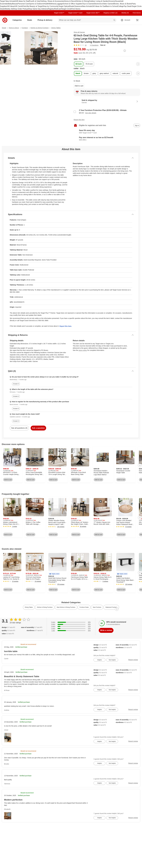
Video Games (108, 4)
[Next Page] (138, 64)
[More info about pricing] (124, 50)
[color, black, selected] (78, 73)
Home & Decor (70, 1)
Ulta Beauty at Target (34, 6)
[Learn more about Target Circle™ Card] (107, 131)
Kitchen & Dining (82, 1)
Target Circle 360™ (93, 13)
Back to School (112, 6)
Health (46, 4)
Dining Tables (56, 28)
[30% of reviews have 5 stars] (71, 622)
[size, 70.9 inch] (89, 64)
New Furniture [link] (97, 607)
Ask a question (38, 428)
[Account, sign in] (126, 20)
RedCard (57, 9)
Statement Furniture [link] (111, 607)
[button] (54, 573)
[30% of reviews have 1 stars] (71, 631)
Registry (51, 9)
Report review (133, 660)
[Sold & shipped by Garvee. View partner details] (107, 101)
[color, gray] (94, 73)
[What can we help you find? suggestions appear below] (87, 20)
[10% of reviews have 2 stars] (71, 628)
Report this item (79, 120)
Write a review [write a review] (106, 630)
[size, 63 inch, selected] (78, 64)
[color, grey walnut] (104, 73)
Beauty (15, 4)
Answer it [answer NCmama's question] (16, 396)
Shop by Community (50, 6)
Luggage (59, 4)
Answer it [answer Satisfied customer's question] (16, 421)
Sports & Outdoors (36, 4)
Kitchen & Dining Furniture (40, 28)
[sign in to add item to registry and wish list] (136, 125)
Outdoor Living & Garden (98, 1)
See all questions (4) (19, 428)
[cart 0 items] (137, 20)
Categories (18, 20)
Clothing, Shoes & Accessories (52, 1)
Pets (24, 6)
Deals (71, 6)
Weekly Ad (9, 9)
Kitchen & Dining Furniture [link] (44, 607)
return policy (83, 350)
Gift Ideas (10, 6)
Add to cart (79, 86)
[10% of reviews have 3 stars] (71, 626)
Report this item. (65, 326)
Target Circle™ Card (75, 13)
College (121, 6)
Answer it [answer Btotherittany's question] (16, 384)
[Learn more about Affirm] (107, 138)
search (114, 20)
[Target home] (5, 20)
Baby (10, 4)
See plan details (90, 113)
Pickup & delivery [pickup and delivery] (45, 20)
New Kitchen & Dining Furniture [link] (66, 607)
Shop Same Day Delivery (38, 9)
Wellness (52, 4)
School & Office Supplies (72, 4)
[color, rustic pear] (125, 73)
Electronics (98, 4)
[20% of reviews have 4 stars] (71, 624)
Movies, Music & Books (122, 4)
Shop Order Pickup (20, 9)
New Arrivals (87, 6)
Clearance (78, 6)
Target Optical (63, 6)
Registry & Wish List (110, 13)
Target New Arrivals (7, 1)
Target (4, 28)
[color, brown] (86, 73)
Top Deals (128, 6)
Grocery (111, 1)
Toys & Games (88, 4)
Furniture (25, 28)
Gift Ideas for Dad (22, 1)
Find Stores (75, 9)
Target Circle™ (59, 13)
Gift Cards (18, 6)
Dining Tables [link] (29, 607)
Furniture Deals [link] (84, 607)
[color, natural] (115, 73)
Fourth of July (34, 1)
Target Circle (66, 9)
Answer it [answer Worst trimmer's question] (16, 408)
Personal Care (23, 4)
